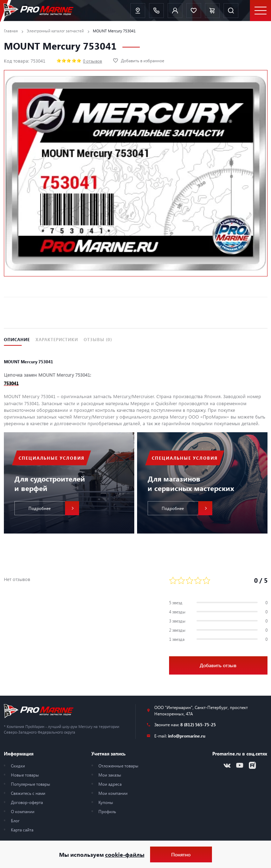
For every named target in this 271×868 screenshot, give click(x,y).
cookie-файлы (124, 854)
